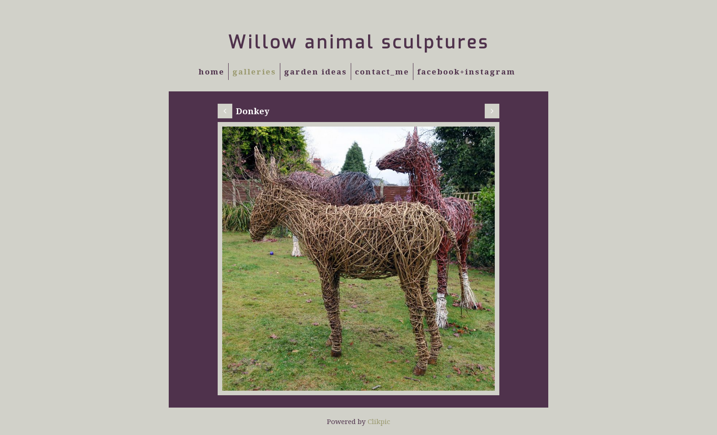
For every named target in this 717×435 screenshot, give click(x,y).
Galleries (254, 71)
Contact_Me (382, 71)
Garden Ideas (315, 71)
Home (211, 71)
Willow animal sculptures (358, 42)
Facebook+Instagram (466, 71)
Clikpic (379, 421)
